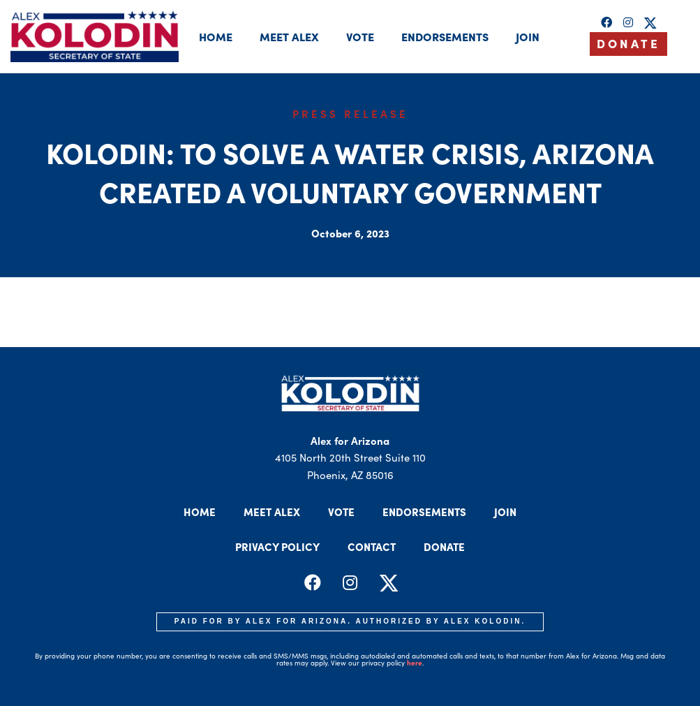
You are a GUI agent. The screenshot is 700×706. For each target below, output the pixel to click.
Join (527, 36)
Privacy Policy (277, 547)
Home (215, 36)
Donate (444, 547)
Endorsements (445, 36)
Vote (360, 36)
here (414, 663)
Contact (372, 547)
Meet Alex (289, 36)
